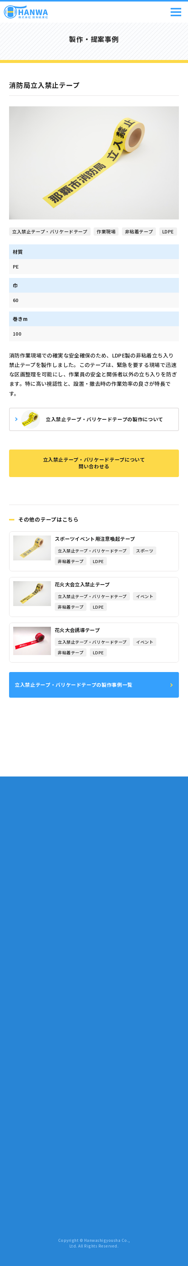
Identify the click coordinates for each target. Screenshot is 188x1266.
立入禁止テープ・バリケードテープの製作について (92, 419)
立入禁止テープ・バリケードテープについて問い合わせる (94, 463)
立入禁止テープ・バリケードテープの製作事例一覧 (74, 684)
